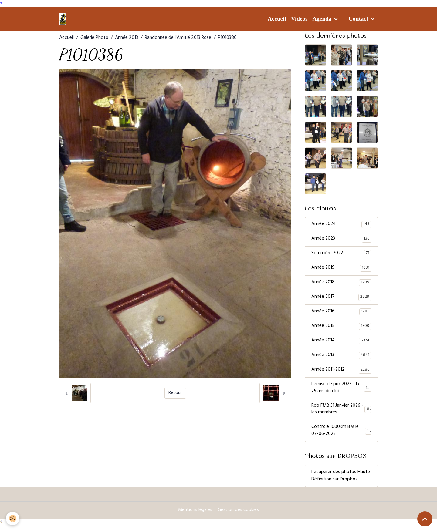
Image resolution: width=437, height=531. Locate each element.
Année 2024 (341, 224)
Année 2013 (126, 37)
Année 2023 (341, 239)
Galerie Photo (94, 37)
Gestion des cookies (238, 515)
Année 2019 (341, 269)
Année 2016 (341, 313)
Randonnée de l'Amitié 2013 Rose (178, 37)
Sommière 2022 (341, 254)
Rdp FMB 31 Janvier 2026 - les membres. (341, 414)
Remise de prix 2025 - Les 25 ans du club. (341, 392)
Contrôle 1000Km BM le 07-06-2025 (341, 436)
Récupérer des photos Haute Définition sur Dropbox (340, 481)
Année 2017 (341, 299)
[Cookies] (13, 518)
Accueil (277, 18)
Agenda (322, 18)
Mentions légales (195, 515)
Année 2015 (341, 328)
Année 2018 (341, 284)
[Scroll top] (424, 518)
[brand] (64, 19)
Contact (359, 18)
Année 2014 (341, 343)
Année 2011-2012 (341, 373)
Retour (175, 393)
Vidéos (299, 18)
